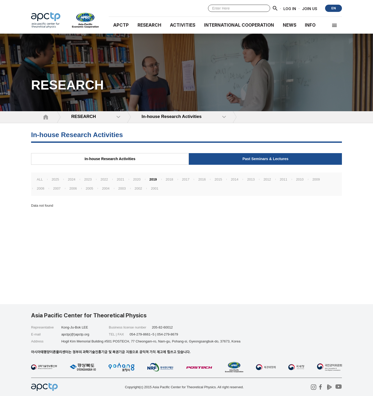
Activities (182, 25)
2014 (234, 179)
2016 (202, 179)
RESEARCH (149, 25)
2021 (120, 179)
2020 (137, 179)
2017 (186, 179)
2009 (316, 179)
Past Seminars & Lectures (265, 159)
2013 (251, 179)
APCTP (121, 25)
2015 (218, 179)
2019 (153, 179)
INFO (310, 25)
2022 (104, 179)
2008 (40, 188)
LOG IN (289, 8)
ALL (40, 179)
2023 (88, 179)
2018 (169, 179)
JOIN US (309, 8)
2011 (283, 179)
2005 (89, 188)
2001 (154, 188)
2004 (106, 188)
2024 (71, 179)
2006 (73, 188)
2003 (122, 188)
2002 (138, 188)
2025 (55, 179)
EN (333, 8)
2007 (57, 188)
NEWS (289, 25)
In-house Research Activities (110, 159)
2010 (300, 179)
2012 (267, 179)
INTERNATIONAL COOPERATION (239, 25)
